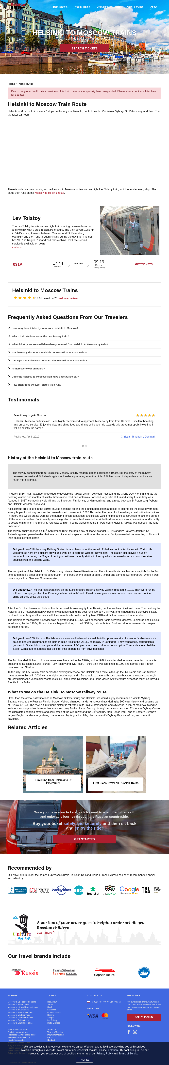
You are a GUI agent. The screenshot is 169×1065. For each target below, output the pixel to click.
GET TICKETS (144, 264)
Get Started (84, 841)
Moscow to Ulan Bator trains (20, 1025)
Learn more (44, 934)
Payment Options (55, 1037)
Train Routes (25, 83)
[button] (83, 448)
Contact (51, 1042)
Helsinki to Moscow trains (19, 1039)
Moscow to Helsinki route (49, 192)
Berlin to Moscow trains (18, 1034)
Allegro (50, 1020)
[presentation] (12, 768)
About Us (51, 1031)
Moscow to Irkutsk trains (18, 1012)
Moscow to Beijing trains (18, 1022)
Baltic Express (53, 1025)
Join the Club (144, 1019)
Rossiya (50, 1017)
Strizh (49, 1009)
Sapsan (50, 1006)
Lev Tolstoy (52, 1022)
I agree (84, 1059)
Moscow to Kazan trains (18, 1006)
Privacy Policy (105, 1053)
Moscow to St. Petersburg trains (22, 1004)
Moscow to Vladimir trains (19, 1017)
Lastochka (51, 1012)
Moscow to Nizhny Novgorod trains (23, 1009)
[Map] (84, 152)
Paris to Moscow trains (18, 1031)
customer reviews (68, 298)
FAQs (49, 1039)
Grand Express (54, 1014)
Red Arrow (52, 1004)
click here (113, 1050)
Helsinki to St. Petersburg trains (21, 1037)
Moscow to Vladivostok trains (20, 1020)
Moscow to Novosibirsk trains (20, 1014)
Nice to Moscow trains (17, 1042)
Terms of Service (55, 1034)
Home (12, 83)
